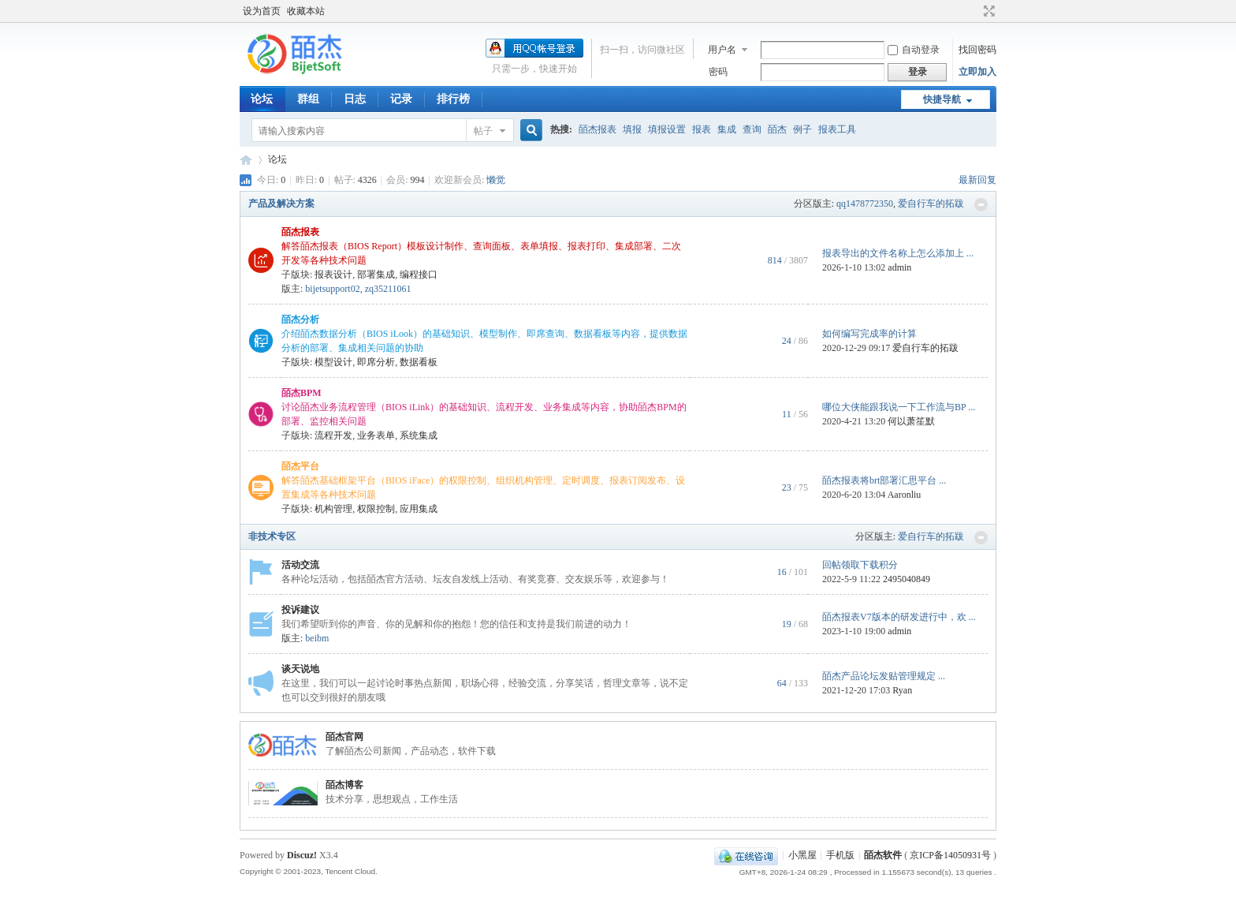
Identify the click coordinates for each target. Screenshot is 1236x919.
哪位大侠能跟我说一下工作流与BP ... (898, 407)
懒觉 (495, 179)
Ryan (902, 690)
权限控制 (376, 508)
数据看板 (418, 362)
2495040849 (906, 579)
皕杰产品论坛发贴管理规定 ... (883, 676)
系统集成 (418, 435)
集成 (726, 129)
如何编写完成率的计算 (869, 333)
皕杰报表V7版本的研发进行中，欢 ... (899, 616)
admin (899, 267)
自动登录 (914, 49)
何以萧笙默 (911, 421)
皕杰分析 (300, 319)
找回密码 (977, 49)
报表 (701, 129)
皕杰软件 (883, 855)
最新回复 (977, 179)
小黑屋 (802, 855)
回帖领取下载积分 (860, 564)
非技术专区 (272, 536)
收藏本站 (306, 11)
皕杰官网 (344, 736)
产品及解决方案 (281, 203)
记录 (401, 99)
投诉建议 (300, 609)
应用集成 (418, 508)
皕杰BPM (301, 392)
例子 (802, 129)
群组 (308, 99)
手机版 (840, 855)
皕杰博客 (344, 784)
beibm (317, 638)
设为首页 (262, 11)
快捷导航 (942, 99)
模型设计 (333, 362)
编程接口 (418, 274)
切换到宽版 (987, 11)
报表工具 (837, 129)
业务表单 (376, 435)
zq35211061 (388, 288)
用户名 (722, 49)
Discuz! (302, 855)
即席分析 (376, 362)
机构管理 (333, 508)
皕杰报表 (597, 129)
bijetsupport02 (332, 288)
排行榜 (453, 99)
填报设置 (667, 129)
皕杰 (777, 129)
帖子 (483, 130)
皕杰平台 (300, 466)
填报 (632, 129)
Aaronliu (904, 494)
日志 (355, 99)
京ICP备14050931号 (950, 855)
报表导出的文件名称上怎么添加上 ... (898, 253)
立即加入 (977, 71)
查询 (752, 129)
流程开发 (333, 435)
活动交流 (300, 564)
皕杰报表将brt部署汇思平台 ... (884, 480)
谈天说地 (300, 668)
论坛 (262, 99)
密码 (718, 71)
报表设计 (333, 274)
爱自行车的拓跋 (931, 203)
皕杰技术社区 (246, 159)
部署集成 (376, 274)
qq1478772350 (864, 203)
